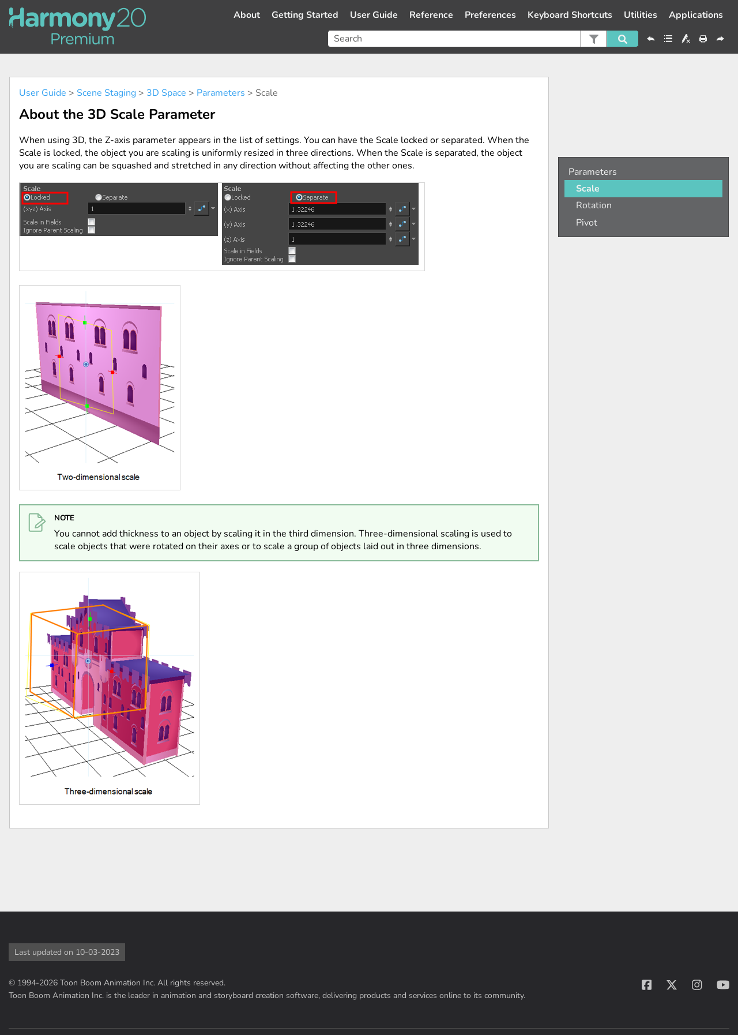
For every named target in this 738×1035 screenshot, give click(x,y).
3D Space (166, 93)
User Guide (374, 15)
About (247, 15)
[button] (594, 38)
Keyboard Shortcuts (570, 15)
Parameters (221, 93)
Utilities (640, 15)
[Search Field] (483, 38)
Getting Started (305, 15)
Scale (588, 188)
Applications (696, 15)
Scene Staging (106, 93)
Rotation (594, 205)
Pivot (586, 222)
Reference (431, 15)
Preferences (490, 15)
